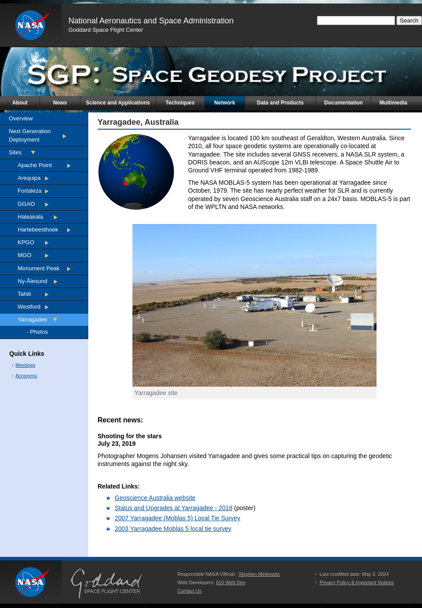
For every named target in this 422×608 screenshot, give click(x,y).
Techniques (180, 103)
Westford (29, 306)
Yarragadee (32, 319)
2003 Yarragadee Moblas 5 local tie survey (173, 528)
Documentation (343, 103)
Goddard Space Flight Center (105, 29)
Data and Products (280, 103)
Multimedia (393, 103)
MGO (24, 255)
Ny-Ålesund (32, 281)
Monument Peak (39, 268)
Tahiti (24, 294)
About (20, 103)
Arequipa (29, 178)
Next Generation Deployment (30, 135)
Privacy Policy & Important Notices (357, 582)
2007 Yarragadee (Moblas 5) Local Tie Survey (177, 518)
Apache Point (35, 165)
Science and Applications (118, 103)
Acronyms (26, 375)
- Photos (37, 331)
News (60, 103)
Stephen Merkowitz (259, 574)
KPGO (26, 242)
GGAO (26, 204)
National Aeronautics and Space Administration (151, 20)
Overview (21, 118)
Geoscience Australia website (155, 497)
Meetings (25, 365)
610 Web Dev (230, 582)
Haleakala (30, 216)
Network (224, 103)
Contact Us (189, 590)
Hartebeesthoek (38, 229)
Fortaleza (29, 190)
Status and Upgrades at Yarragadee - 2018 (173, 507)
